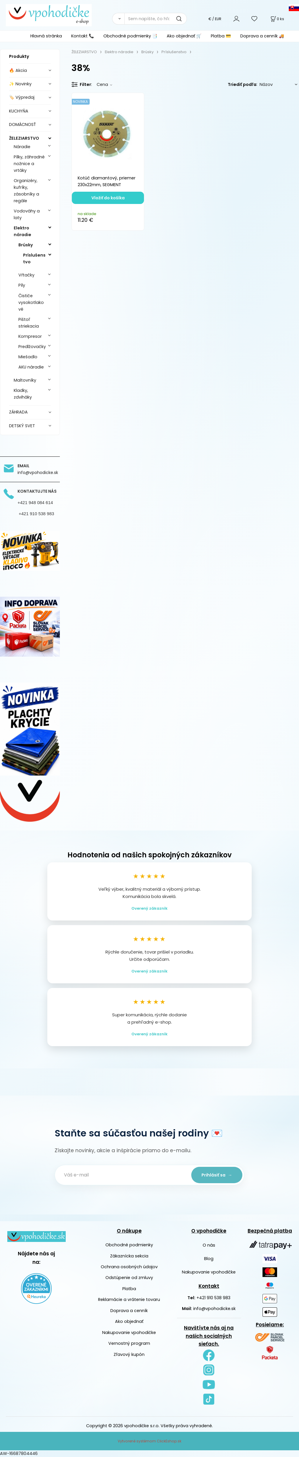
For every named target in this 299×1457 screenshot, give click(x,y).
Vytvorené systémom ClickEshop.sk (149, 1441)
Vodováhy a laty (27, 214)
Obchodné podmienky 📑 (130, 36)
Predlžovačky (32, 346)
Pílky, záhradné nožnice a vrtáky (29, 163)
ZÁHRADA (18, 412)
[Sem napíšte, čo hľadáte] (155, 19)
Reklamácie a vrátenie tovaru (129, 1299)
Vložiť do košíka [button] (108, 198)
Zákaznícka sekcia (129, 1256)
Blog (208, 1259)
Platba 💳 (221, 36)
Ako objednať (129, 1321)
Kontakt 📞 (82, 36)
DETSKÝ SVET (22, 426)
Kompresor (30, 336)
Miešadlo (27, 357)
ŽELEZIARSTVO (24, 138)
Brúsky (25, 245)
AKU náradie (31, 367)
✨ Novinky (20, 84)
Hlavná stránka (46, 36)
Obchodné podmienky (129, 1245)
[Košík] (277, 19)
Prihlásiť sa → (216, 1175)
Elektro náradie (22, 231)
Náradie (22, 147)
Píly (21, 285)
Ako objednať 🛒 (184, 36)
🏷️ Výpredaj (21, 97)
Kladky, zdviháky (23, 393)
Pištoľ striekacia (28, 322)
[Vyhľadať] (118, 19)
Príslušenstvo (34, 258)
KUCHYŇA (18, 111)
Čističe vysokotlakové (31, 302)
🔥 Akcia (18, 70)
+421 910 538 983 (213, 1298)
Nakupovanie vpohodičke (129, 1332)
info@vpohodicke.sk (214, 1308)
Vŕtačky (26, 275)
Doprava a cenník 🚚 (262, 36)
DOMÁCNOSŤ (22, 124)
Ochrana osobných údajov (129, 1267)
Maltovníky (25, 380)
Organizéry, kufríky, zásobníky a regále (26, 191)
